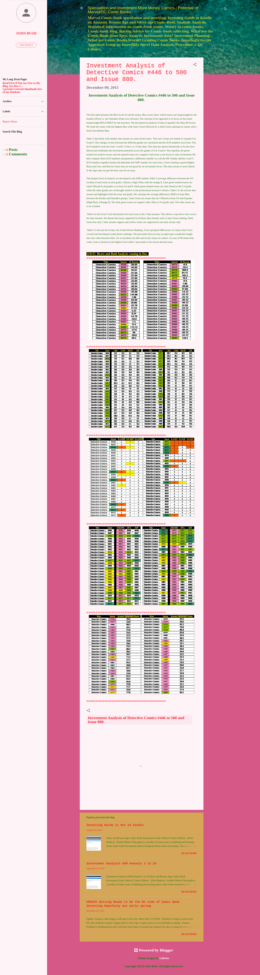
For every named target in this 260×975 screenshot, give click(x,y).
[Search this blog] (23, 138)
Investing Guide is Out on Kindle (115, 825)
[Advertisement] (216, 107)
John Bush (26, 33)
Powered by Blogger (153, 950)
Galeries (164, 958)
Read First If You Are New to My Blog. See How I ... (21, 84)
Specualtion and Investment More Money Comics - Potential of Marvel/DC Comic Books (143, 10)
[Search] (225, 9)
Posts (12, 149)
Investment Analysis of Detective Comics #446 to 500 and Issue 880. (136, 720)
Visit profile (26, 45)
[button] (195, 64)
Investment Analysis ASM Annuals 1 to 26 (121, 863)
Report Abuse (10, 121)
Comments (16, 154)
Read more (189, 853)
